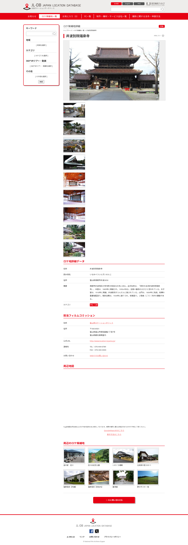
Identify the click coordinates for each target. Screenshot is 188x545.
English (127, 4)
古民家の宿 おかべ (148, 457)
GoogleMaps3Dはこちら (114, 430)
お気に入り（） (70, 16)
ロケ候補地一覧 (49, 16)
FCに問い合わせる (115, 500)
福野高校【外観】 (74, 478)
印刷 (161, 26)
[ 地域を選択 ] (41, 45)
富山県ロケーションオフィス (101, 323)
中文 (139, 4)
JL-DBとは (71, 537)
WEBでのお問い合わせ (99, 355)
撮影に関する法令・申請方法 (146, 16)
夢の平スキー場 (148, 478)
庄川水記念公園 (99, 457)
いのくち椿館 (123, 457)
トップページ (67, 30)
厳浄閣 (123, 478)
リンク (82, 537)
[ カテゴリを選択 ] (41, 55)
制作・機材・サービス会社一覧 (112, 16)
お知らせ (32, 16)
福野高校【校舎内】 (99, 478)
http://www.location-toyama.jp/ (103, 341)
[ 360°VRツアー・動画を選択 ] (41, 66)
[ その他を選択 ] (41, 76)
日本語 (116, 4)
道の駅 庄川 (74, 457)
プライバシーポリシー (112, 537)
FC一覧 (87, 16)
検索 (41, 82)
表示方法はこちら (114, 434)
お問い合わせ (94, 537)
